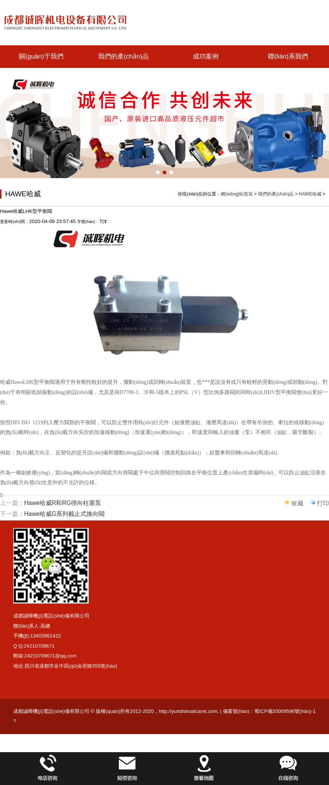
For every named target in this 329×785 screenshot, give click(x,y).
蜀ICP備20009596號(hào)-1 (285, 711)
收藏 (297, 503)
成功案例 (205, 56)
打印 (323, 503)
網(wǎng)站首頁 (237, 194)
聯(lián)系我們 (288, 56)
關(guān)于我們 (41, 56)
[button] (158, 172)
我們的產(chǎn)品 (123, 56)
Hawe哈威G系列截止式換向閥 (64, 514)
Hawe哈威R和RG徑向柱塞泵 (62, 503)
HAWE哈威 (310, 194)
